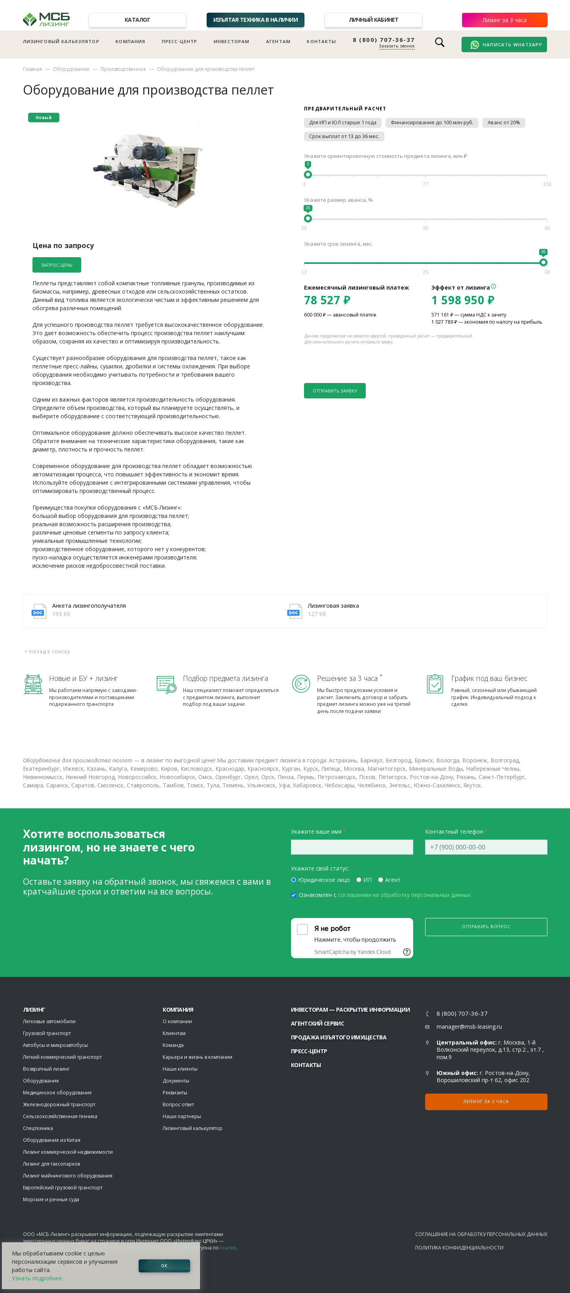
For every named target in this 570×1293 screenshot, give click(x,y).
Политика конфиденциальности (459, 1247)
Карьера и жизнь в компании (197, 1057)
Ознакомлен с (385, 895)
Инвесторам (232, 41)
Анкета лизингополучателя (89, 605)
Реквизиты (175, 1092)
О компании (177, 1021)
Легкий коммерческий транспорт (62, 1057)
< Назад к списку (47, 651)
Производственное (123, 69)
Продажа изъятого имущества (338, 1037)
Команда (173, 1045)
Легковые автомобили (49, 1021)
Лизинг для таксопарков (51, 1163)
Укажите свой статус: (320, 868)
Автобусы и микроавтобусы (55, 1045)
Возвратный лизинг (46, 1068)
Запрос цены (56, 265)
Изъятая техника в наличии (255, 19)
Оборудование (71, 69)
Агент (393, 879)
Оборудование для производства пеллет (206, 69)
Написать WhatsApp (506, 45)
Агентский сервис (317, 1023)
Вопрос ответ (178, 1104)
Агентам (278, 41)
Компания (130, 41)
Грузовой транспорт (47, 1033)
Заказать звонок (397, 46)
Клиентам (174, 1033)
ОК (164, 1265)
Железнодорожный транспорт (59, 1104)
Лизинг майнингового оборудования (67, 1175)
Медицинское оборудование (57, 1092)
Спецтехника (38, 1128)
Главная (32, 69)
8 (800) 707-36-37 (384, 40)
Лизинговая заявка (333, 605)
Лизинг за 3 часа (505, 20)
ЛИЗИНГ (34, 1009)
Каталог (137, 19)
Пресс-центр (180, 41)
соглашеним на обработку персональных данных (404, 895)
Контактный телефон (454, 831)
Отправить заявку (335, 391)
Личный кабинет (374, 19)
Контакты (321, 41)
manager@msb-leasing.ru (469, 1026)
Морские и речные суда (51, 1199)
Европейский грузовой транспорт (63, 1187)
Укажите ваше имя (316, 831)
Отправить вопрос (486, 926)
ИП (367, 879)
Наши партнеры (182, 1116)
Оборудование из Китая (51, 1140)
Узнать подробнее (37, 1278)
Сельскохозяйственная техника (60, 1116)
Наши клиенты (180, 1068)
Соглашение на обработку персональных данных (481, 1234)
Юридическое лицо (324, 879)
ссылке (228, 1247)
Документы (176, 1080)
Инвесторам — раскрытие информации (350, 1009)
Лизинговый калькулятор (61, 41)
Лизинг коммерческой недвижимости (68, 1152)
